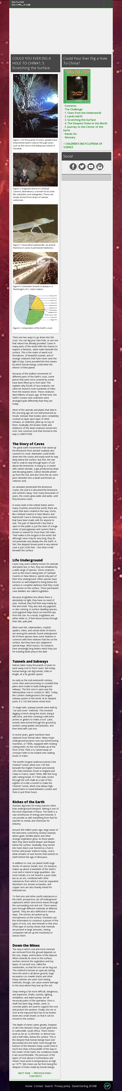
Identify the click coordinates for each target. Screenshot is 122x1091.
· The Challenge (72, 109)
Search (49, 1086)
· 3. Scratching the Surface (79, 120)
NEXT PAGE (24, 1073)
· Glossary (69, 137)
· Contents (69, 106)
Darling (21, 4)
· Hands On (70, 134)
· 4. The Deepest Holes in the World (85, 123)
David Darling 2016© (84, 1086)
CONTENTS (35, 1076)
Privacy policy (62, 1086)
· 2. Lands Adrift (73, 116)
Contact (38, 1086)
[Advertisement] (61, 30)
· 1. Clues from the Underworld (82, 113)
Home (28, 1086)
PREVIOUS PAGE (42, 1073)
